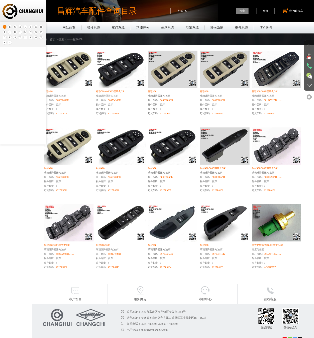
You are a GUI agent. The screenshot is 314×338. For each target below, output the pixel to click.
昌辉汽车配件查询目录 (97, 10)
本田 (8, 96)
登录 (265, 10)
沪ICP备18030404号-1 (117, 333)
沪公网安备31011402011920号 (150, 333)
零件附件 (266, 27)
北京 (8, 80)
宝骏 (8, 101)
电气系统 (241, 27)
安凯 (8, 62)
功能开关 (142, 27)
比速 (8, 126)
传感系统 (167, 27)
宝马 (8, 106)
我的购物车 (293, 10)
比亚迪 (10, 131)
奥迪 (8, 57)
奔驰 (8, 121)
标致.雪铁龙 (13, 136)
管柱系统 (93, 27)
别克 (8, 91)
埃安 (8, 67)
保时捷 (10, 86)
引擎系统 (192, 27)
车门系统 (118, 27)
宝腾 (8, 111)
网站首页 (68, 27)
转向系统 (216, 27)
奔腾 (8, 116)
